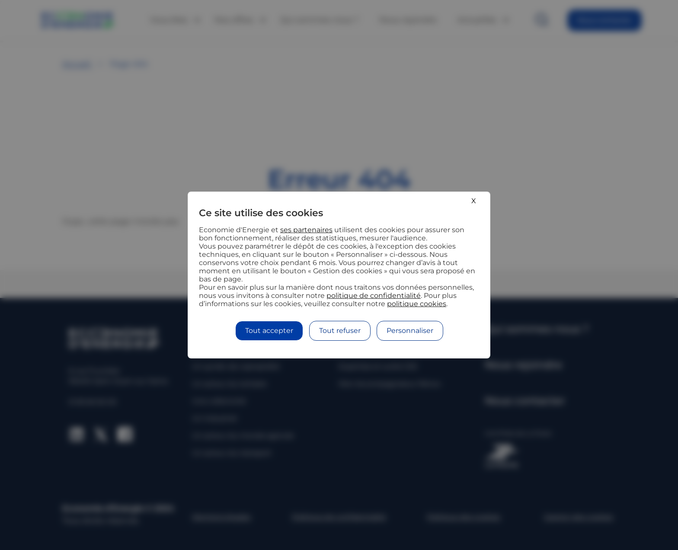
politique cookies (416, 304)
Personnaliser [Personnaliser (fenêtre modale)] (410, 330)
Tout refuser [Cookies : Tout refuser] (340, 330)
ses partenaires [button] (306, 230)
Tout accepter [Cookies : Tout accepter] (269, 330)
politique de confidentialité (373, 295)
